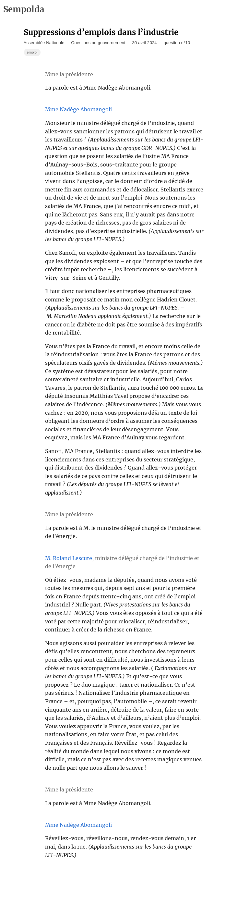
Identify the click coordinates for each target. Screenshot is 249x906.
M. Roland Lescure (68, 558)
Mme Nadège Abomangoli (78, 109)
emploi (32, 52)
